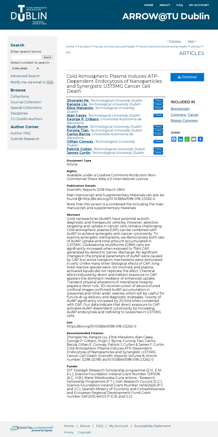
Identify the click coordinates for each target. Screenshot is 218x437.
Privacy (69, 432)
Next (191, 41)
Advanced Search (25, 76)
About (85, 426)
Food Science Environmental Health (163, 46)
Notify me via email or (32, 82)
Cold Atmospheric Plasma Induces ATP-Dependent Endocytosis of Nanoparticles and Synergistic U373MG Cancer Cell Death (114, 83)
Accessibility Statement (152, 426)
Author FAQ (20, 133)
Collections (20, 97)
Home (70, 46)
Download (187, 77)
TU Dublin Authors (26, 119)
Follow (158, 100)
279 (68, 52)
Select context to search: (30, 63)
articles (196, 46)
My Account (118, 426)
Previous (175, 41)
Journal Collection (26, 102)
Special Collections (26, 108)
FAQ (99, 426)
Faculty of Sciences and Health (114, 46)
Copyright (84, 432)
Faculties (84, 46)
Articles (191, 53)
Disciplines (19, 113)
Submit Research (25, 139)
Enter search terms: (26, 52)
